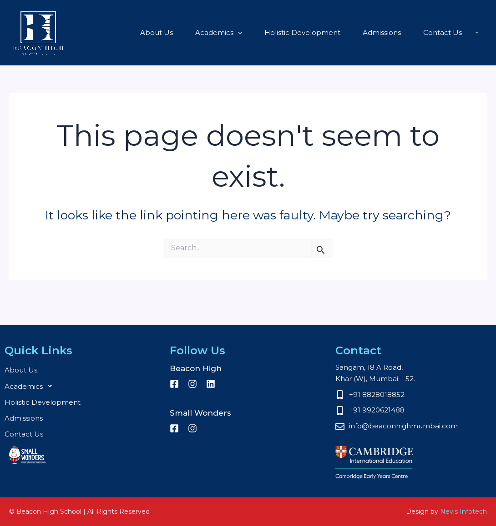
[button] (206, 32)
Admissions (343, 32)
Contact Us (399, 32)
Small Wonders (453, 32)
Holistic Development (267, 32)
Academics (187, 32)
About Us (129, 32)
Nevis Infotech (463, 511)
